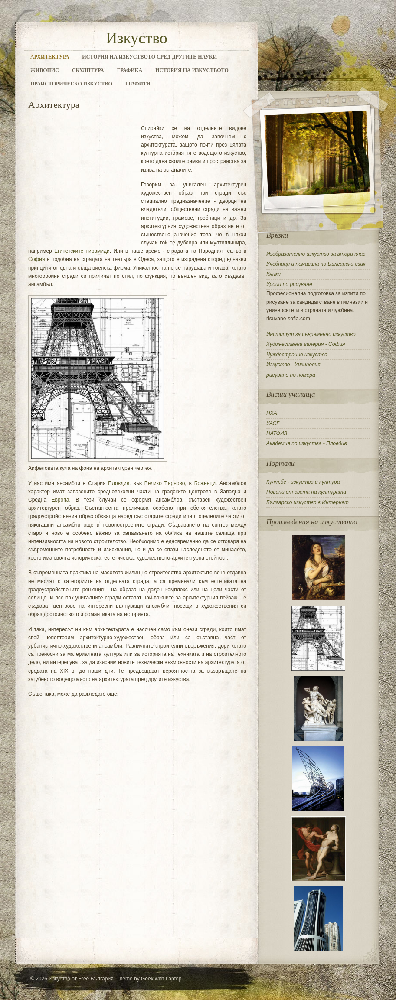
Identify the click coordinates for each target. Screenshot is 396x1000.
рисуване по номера (290, 375)
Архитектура (49, 57)
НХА (271, 413)
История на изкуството (192, 70)
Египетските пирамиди (82, 251)
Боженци (205, 483)
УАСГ (272, 423)
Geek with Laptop (161, 979)
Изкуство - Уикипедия (293, 365)
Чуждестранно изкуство (296, 355)
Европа (60, 500)
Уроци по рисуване (289, 284)
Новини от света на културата (306, 492)
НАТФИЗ (276, 433)
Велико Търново (164, 483)
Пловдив (118, 483)
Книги (273, 274)
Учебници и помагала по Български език (316, 264)
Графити (138, 84)
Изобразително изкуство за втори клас (315, 254)
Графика (129, 70)
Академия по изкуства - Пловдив (306, 443)
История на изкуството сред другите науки (149, 57)
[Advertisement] (82, 183)
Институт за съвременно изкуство (311, 334)
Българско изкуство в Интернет (307, 502)
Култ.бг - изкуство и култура (303, 482)
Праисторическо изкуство (71, 84)
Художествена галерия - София (305, 344)
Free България (96, 979)
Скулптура (88, 70)
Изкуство (136, 38)
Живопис (44, 70)
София (36, 259)
